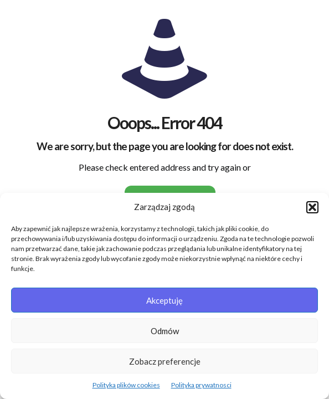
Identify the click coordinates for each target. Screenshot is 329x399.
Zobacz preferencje (165, 361)
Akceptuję (164, 300)
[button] (312, 207)
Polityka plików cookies (126, 385)
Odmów (165, 331)
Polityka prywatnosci (201, 385)
